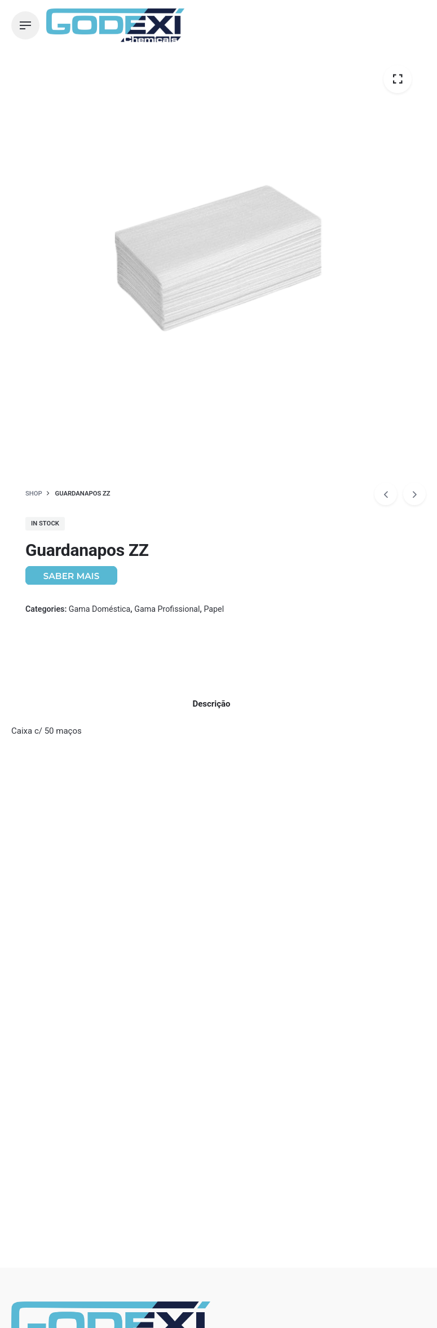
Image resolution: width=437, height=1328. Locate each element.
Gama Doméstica (99, 608)
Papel (214, 608)
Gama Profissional (167, 608)
